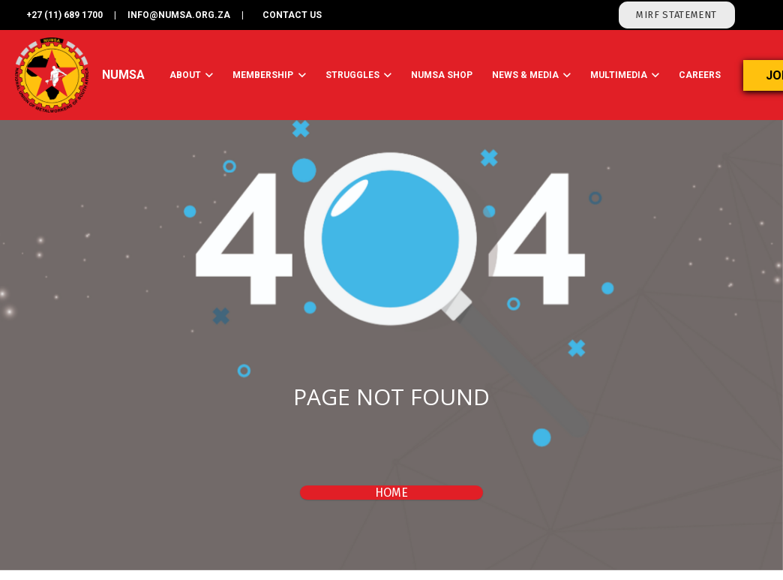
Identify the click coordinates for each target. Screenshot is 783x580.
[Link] (52, 75)
